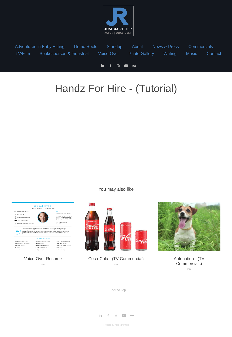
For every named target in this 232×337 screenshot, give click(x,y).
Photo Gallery (141, 53)
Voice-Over (108, 53)
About (137, 46)
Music (191, 53)
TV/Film (23, 53)
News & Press (165, 46)
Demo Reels (85, 46)
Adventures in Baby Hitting (39, 46)
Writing (169, 53)
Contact (214, 53)
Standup (114, 46)
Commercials (200, 46)
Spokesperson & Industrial (64, 53)
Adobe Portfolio (122, 325)
